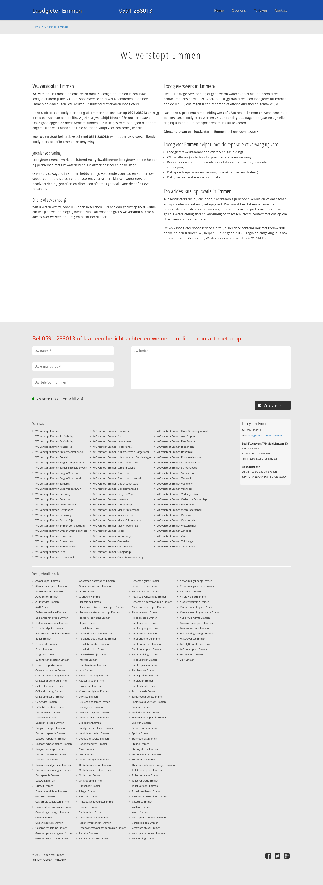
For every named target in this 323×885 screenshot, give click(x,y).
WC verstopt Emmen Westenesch (176, 520)
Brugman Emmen (45, 654)
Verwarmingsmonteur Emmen (197, 586)
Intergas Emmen (88, 659)
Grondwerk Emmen (90, 596)
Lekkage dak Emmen (91, 707)
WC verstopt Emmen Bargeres (52, 483)
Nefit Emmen (86, 754)
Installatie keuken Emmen (94, 644)
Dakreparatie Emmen (47, 775)
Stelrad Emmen (140, 743)
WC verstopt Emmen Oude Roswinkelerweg (118, 557)
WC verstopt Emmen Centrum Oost (55, 504)
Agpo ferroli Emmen (47, 596)
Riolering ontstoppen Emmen (149, 607)
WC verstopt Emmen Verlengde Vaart (178, 494)
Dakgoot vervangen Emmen (51, 754)
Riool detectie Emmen (144, 617)
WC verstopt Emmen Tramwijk (174, 478)
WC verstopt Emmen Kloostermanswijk (115, 488)
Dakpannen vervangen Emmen (53, 770)
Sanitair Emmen (141, 707)
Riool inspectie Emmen (145, 623)
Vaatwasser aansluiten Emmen (149, 796)
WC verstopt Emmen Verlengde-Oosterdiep (182, 499)
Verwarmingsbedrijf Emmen (196, 581)
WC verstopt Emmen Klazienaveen (113, 473)
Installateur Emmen (90, 628)
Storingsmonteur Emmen (146, 754)
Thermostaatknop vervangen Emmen (153, 765)
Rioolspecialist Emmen (145, 675)
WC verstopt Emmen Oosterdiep (111, 541)
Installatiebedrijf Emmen (93, 654)
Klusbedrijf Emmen (90, 686)
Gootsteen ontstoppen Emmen (97, 581)
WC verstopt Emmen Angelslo (52, 457)
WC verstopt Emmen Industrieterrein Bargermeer (121, 452)
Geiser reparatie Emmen (49, 822)
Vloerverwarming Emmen (194, 601)
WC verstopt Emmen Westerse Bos (176, 525)
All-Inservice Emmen (47, 601)
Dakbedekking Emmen (48, 712)
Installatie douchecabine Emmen (98, 638)
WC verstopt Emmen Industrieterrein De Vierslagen (122, 457)
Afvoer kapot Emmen (47, 581)
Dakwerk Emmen (45, 780)
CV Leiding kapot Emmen (50, 696)
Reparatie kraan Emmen (145, 586)
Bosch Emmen (43, 649)
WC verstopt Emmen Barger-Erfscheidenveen (61, 467)
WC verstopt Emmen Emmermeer (54, 541)
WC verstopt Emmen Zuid (171, 536)
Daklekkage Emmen (46, 759)
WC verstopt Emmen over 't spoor (176, 436)
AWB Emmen (42, 607)
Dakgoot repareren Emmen (51, 738)
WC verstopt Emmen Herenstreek (112, 441)
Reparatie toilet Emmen (145, 591)
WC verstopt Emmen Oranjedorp (112, 552)
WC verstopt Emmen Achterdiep (53, 446)
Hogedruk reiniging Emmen (95, 617)
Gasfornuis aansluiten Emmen (52, 801)
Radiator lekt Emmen (91, 812)
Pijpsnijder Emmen (90, 785)
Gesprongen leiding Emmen (51, 827)
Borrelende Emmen (46, 644)
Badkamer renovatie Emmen (51, 617)
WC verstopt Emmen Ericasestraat (54, 557)
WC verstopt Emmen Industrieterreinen (115, 462)
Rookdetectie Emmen (144, 691)
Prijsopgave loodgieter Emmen (96, 801)
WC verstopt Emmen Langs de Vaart (113, 494)
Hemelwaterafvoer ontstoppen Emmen (101, 607)
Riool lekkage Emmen (144, 633)
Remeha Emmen (88, 833)
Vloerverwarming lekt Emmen (197, 607)
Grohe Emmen (87, 591)
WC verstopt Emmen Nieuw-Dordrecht (115, 515)
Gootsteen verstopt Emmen (95, 586)
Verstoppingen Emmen (145, 822)
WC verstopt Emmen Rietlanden (175, 446)
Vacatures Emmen (142, 801)
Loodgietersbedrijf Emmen (94, 733)
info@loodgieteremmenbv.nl (265, 435)
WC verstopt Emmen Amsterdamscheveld (59, 452)
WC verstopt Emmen (55, 27)
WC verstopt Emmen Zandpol (174, 530)
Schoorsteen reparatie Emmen (149, 717)
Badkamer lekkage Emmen (50, 612)
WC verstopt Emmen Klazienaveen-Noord (117, 478)
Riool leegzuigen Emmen (146, 628)
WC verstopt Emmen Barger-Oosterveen (58, 473)
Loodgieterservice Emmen (94, 738)
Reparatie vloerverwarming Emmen (152, 601)
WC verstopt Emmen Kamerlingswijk (114, 467)
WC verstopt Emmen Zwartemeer (176, 546)
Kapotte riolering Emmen (93, 675)
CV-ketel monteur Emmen (50, 707)
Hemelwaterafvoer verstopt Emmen (99, 612)
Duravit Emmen (44, 785)
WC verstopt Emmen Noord (109, 530)
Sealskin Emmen (141, 722)
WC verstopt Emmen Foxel (108, 436)
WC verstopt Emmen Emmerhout (54, 536)
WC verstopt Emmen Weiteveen (175, 515)
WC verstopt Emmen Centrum (52, 499)
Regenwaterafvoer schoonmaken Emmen (103, 827)
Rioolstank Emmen (143, 680)
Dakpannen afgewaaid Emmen (53, 765)
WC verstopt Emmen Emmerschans (55, 546)
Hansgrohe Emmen (90, 601)
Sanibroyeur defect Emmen (147, 696)
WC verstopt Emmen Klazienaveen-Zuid (116, 483)
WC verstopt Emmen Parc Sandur (176, 441)
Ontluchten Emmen (90, 775)
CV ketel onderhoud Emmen (51, 680)
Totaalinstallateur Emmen (146, 791)
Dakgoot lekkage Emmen (49, 722)
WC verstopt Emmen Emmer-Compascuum (60, 525)
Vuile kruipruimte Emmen (195, 617)
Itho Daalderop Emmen (92, 665)
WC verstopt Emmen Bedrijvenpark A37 (58, 488)
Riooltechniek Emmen (144, 686)
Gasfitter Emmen (45, 796)
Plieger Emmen (87, 791)
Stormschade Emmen (144, 759)
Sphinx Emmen (140, 733)
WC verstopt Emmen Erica (50, 552)
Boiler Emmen (43, 638)
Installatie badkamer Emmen (95, 633)
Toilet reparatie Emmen (145, 780)
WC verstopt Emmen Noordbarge (112, 536)
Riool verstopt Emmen (145, 659)
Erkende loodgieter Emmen (51, 791)
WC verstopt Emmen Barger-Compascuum (59, 462)
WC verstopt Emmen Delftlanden (54, 509)
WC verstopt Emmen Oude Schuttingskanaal (182, 431)
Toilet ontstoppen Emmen (147, 770)
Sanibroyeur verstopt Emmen (149, 701)
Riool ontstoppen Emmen (147, 649)
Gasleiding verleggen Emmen (52, 812)
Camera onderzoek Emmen (51, 670)
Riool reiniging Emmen (145, 654)
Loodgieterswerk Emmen (93, 743)
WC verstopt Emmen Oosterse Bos (113, 546)
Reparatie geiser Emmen (146, 581)
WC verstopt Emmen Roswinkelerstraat (179, 457)
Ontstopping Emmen (91, 780)
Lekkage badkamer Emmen (94, 701)
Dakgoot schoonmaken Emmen (53, 743)
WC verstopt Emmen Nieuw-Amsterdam (116, 509)
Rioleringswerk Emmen (145, 612)
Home (36, 27)
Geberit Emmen (44, 817)
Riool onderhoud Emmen (146, 638)
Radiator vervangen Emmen (95, 822)
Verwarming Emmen (143, 838)
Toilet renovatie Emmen (145, 775)
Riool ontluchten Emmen (146, 644)
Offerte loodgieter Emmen (94, 759)
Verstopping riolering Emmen (149, 817)
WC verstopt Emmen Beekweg (52, 494)
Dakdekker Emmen (46, 717)
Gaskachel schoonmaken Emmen (54, 807)
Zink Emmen (187, 659)
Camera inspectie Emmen (50, 665)
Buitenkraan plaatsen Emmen (52, 659)
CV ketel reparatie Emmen (50, 686)
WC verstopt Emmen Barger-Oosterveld (58, 478)
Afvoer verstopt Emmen (49, 591)
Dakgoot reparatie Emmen (50, 733)
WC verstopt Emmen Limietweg (111, 499)
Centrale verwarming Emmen (52, 675)
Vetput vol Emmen (191, 591)
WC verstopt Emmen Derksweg (53, 515)
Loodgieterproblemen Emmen (96, 728)
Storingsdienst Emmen (145, 749)
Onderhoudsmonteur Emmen (96, 770)
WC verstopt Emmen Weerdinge (175, 504)
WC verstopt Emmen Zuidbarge (175, 541)
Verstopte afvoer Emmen (146, 827)
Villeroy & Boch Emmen (193, 596)
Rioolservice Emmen (143, 670)
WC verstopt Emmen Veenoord (175, 488)
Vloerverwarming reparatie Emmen (200, 612)
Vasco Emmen (140, 812)
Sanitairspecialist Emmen (146, 712)
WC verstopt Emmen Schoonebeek (177, 467)
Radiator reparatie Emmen (94, 817)
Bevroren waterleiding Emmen (52, 633)
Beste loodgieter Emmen (49, 628)
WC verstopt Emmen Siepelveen (175, 473)
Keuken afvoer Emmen (92, 680)
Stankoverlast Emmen (144, 738)
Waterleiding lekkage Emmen (197, 633)
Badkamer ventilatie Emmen (51, 623)
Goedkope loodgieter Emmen (52, 838)
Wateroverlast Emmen (192, 638)
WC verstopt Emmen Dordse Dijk (54, 520)
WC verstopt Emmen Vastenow (175, 483)
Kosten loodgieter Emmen (94, 691)
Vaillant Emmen (141, 807)
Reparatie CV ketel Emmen (94, 838)
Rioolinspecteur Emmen (145, 665)
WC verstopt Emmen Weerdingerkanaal (179, 509)
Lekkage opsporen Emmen (94, 712)
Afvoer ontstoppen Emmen (51, 586)
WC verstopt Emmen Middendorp (112, 504)
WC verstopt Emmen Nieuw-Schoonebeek (117, 520)
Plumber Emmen (88, 796)
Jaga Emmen (86, 670)
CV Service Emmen (46, 701)
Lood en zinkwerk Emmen (94, 717)
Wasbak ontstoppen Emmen (196, 623)
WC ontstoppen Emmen (194, 649)
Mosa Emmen (87, 749)
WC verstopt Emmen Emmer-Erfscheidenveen (61, 530)
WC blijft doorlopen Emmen (196, 644)
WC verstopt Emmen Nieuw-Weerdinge (115, 525)
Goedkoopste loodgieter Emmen (54, 833)
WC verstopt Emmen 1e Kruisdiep (54, 436)
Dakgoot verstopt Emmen (50, 749)
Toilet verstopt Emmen (145, 785)
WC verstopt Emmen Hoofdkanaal (112, 446)
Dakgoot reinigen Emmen (50, 728)
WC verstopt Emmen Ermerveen (111, 431)
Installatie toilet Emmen (92, 649)
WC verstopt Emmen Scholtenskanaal (178, 462)
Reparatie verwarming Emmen (149, 596)
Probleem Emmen (89, 807)
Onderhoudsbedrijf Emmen (95, 765)
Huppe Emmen (87, 623)
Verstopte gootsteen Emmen (148, 833)
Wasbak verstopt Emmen (194, 628)
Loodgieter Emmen (57, 10)
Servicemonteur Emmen (145, 728)
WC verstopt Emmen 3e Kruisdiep (54, 441)
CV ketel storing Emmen (49, 691)
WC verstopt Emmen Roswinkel (175, 452)
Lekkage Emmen (88, 696)
